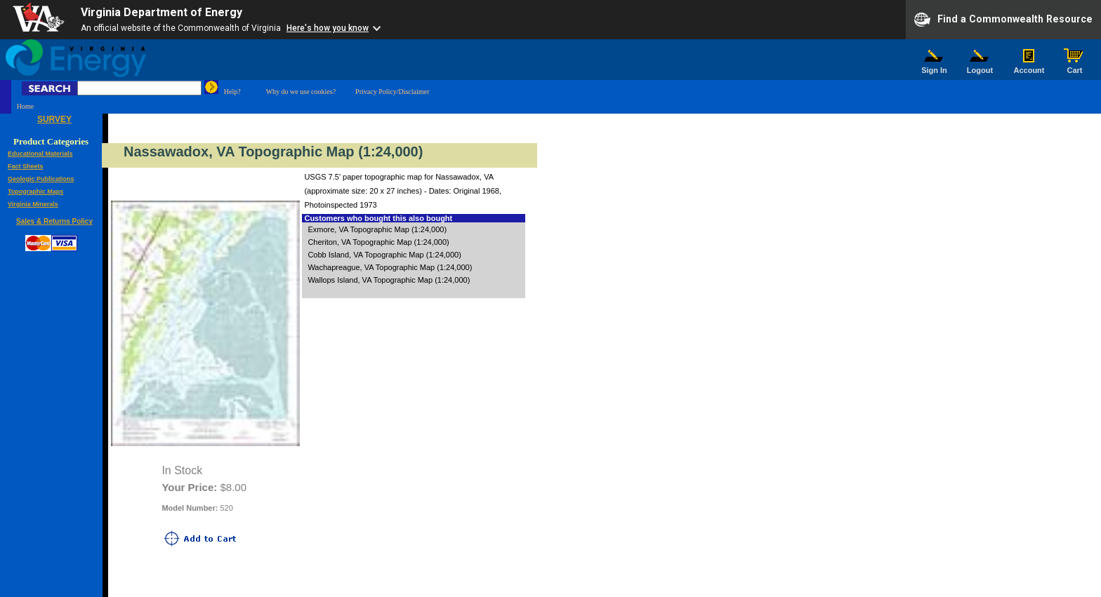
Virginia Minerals (33, 204)
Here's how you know (327, 28)
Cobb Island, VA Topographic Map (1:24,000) (384, 254)
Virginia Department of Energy (161, 12)
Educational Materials (40, 153)
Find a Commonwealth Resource (1003, 20)
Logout (980, 66)
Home (25, 106)
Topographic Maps (35, 191)
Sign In (935, 66)
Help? (232, 91)
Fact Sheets (26, 166)
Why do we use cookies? (301, 91)
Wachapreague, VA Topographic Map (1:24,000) (390, 267)
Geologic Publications (41, 178)
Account (1029, 66)
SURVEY (54, 119)
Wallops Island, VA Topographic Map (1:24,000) (389, 280)
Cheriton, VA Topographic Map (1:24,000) (378, 242)
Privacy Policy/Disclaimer (392, 91)
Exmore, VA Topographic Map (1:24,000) (377, 229)
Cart (1075, 66)
